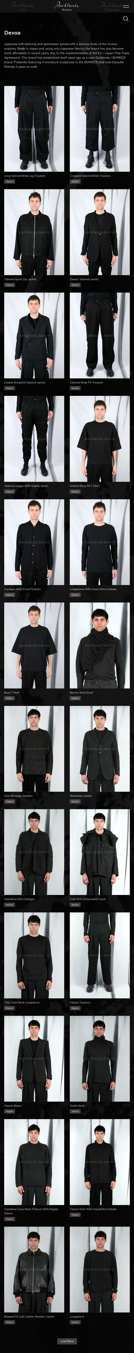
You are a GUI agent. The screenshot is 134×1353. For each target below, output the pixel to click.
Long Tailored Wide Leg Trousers (24, 176)
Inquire (9, 181)
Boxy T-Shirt (12, 693)
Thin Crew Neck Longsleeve (22, 1002)
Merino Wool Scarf (81, 693)
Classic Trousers (80, 1002)
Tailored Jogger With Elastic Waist (26, 486)
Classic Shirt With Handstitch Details (93, 1209)
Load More (67, 1341)
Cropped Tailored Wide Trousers (90, 176)
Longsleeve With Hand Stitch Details (93, 589)
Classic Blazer (13, 1106)
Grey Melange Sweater (18, 796)
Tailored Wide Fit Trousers (86, 383)
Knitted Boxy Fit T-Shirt (84, 486)
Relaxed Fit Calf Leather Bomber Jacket (29, 1317)
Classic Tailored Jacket (84, 279)
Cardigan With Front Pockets (22, 589)
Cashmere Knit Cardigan (19, 899)
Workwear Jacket (81, 796)
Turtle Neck (77, 1106)
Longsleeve (77, 1317)
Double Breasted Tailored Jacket (24, 383)
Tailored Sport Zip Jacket (20, 279)
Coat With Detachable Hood (87, 899)
